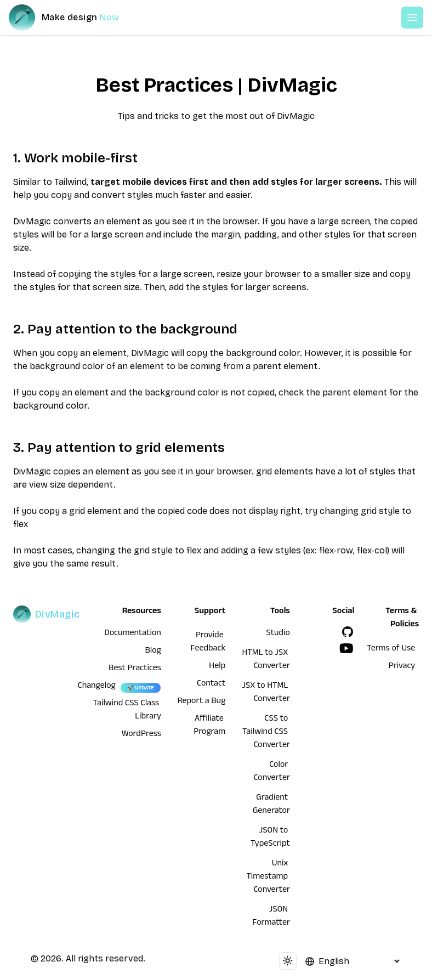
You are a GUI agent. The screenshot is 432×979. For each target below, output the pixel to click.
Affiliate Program (209, 726)
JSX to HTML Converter (265, 693)
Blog (153, 651)
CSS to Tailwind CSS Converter (266, 732)
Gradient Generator (271, 805)
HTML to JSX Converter (265, 660)
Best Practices (135, 669)
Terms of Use (391, 649)
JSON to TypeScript (270, 838)
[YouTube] (346, 648)
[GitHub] (347, 631)
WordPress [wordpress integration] (141, 735)
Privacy (402, 667)
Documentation (132, 634)
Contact (211, 684)
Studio (278, 634)
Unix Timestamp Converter (268, 877)
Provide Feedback (208, 643)
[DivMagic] (75, 17)
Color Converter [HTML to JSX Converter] (271, 772)
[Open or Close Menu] (412, 18)
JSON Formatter (271, 917)
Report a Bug (202, 702)
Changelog (97, 686)
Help (217, 667)
